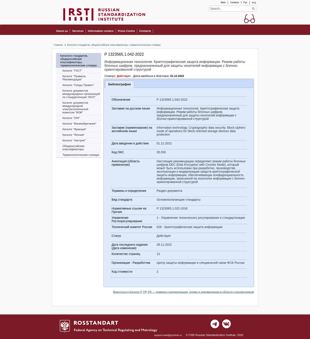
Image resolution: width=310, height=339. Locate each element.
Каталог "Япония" (73, 134)
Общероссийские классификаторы (73, 147)
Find (253, 8)
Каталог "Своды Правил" (78, 85)
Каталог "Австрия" (74, 140)
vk (226, 325)
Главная (58, 45)
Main (223, 2)
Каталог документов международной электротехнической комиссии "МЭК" (75, 107)
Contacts (234, 2)
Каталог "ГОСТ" (72, 70)
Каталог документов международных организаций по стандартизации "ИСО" (81, 94)
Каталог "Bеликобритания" (79, 123)
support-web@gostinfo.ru (168, 335)
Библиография (119, 84)
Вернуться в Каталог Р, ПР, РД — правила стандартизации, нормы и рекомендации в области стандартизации (183, 292)
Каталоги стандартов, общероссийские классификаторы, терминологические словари (113, 45)
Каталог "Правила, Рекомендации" (74, 78)
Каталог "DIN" (71, 118)
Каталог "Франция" (74, 129)
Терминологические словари (80, 154)
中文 (254, 3)
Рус (245, 2)
